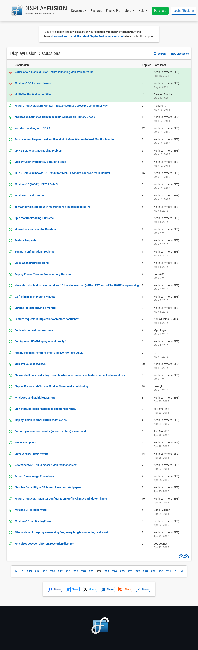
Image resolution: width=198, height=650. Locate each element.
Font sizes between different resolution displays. (44, 543)
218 (68, 571)
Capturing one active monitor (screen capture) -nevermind (50, 431)
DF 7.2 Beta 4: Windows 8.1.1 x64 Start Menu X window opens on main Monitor (62, 173)
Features (96, 11)
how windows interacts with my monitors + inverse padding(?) (52, 206)
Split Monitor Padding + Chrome (34, 218)
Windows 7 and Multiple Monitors (35, 397)
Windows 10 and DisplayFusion (33, 521)
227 (137, 571)
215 (45, 571)
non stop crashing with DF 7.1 (32, 128)
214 (37, 571)
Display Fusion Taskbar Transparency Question (43, 274)
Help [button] (141, 11)
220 (83, 571)
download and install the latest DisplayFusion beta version (87, 36)
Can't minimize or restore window (35, 296)
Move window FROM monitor (32, 453)
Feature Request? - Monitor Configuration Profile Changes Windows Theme (61, 498)
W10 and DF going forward (31, 509)
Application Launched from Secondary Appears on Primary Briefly (55, 116)
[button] (39, 10)
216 (52, 571)
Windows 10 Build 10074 (29, 195)
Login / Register (183, 11)
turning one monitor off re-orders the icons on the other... (49, 352)
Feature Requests (25, 240)
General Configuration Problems (34, 251)
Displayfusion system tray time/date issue (40, 161)
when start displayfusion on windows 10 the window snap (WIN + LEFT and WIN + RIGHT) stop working (77, 285)
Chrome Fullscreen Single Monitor (35, 307)
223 (106, 571)
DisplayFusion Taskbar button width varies (41, 420)
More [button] (128, 11)
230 (161, 571)
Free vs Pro (113, 11)
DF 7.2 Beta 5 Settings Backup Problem (38, 150)
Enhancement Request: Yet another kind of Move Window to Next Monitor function (65, 139)
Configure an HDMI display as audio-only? (40, 341)
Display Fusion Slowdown (30, 363)
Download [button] (77, 11)
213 (29, 571)
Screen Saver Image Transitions (34, 476)
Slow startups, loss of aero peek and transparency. (45, 408)
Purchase (160, 11)
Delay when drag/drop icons (32, 262)
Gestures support (25, 442)
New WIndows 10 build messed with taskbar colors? (46, 464)
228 (145, 571)
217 (60, 571)
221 (91, 571)
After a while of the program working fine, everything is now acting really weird (62, 532)
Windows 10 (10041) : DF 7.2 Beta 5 (36, 184)
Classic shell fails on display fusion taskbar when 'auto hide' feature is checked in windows (70, 375)
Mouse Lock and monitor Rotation (35, 229)
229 (153, 571)
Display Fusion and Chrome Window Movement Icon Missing (51, 386)
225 (122, 571)
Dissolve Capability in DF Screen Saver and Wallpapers (48, 487)
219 (75, 571)
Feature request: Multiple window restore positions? (47, 319)
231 (168, 571)
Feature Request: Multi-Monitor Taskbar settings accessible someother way (61, 105)
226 (130, 571)
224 (114, 571)
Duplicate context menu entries (34, 330)
